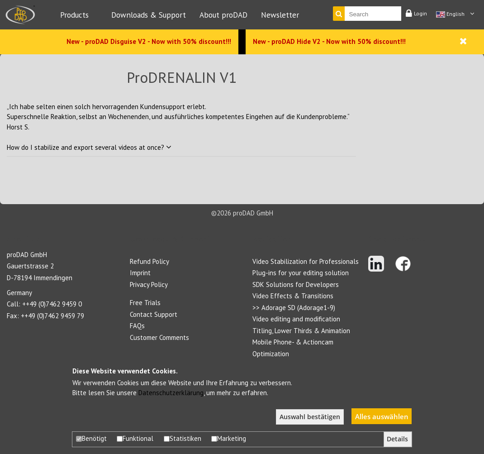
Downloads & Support (148, 15)
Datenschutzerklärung (171, 392)
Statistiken (182, 438)
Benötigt (91, 438)
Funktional (135, 438)
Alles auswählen (381, 416)
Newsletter (280, 15)
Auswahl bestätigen (310, 417)
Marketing (228, 438)
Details (397, 439)
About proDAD (223, 15)
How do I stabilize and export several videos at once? (89, 147)
